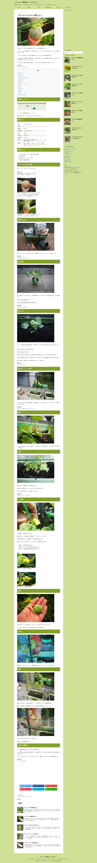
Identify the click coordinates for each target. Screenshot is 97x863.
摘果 (19, 90)
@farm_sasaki (77, 167)
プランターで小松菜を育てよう (31, 807)
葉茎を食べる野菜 (67, 161)
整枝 (19, 85)
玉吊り (20, 91)
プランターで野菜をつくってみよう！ (27, 2)
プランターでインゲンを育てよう (31, 834)
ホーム (19, 7)
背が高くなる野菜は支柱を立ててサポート (26, 408)
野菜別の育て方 (49, 7)
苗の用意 (20, 80)
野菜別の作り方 (21, 794)
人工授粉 (20, 88)
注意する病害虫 (22, 94)
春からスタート (67, 149)
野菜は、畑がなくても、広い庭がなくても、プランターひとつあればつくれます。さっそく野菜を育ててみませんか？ (48, 858)
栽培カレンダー (21, 72)
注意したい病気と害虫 (21, 760)
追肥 (19, 86)
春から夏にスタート (28, 796)
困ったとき (59, 7)
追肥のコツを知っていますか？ (23, 495)
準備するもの (21, 79)
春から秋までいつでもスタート (70, 148)
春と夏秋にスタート (68, 152)
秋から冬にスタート (68, 154)
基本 (39, 7)
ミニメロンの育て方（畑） (22, 66)
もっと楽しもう (68, 7)
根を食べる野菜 (67, 160)
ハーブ (65, 163)
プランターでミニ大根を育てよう (31, 842)
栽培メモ (20, 74)
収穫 (19, 93)
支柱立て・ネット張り (23, 83)
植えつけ (20, 82)
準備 (29, 7)
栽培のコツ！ (21, 76)
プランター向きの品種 (23, 77)
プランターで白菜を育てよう (30, 816)
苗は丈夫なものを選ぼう (22, 307)
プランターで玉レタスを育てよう (31, 825)
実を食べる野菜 (21, 796)
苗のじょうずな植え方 (21, 364)
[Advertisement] (27, 773)
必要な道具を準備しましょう (23, 257)
